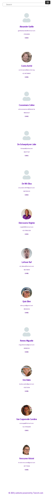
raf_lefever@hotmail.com (26, 266)
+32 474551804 (26, 427)
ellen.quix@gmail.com (26, 305)
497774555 (26, 466)
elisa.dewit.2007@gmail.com (26, 188)
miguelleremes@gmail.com (26, 345)
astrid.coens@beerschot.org (27, 70)
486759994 (26, 270)
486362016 (26, 309)
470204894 (26, 34)
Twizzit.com (38, 493)
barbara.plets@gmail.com (26, 384)
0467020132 (26, 191)
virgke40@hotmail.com (26, 227)
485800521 (26, 348)
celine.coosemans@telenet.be (26, 109)
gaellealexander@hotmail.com (26, 31)
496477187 (26, 152)
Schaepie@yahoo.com (26, 148)
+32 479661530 (26, 230)
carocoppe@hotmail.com (27, 423)
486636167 (26, 113)
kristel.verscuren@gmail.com (26, 462)
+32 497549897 (26, 73)
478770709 (26, 387)
